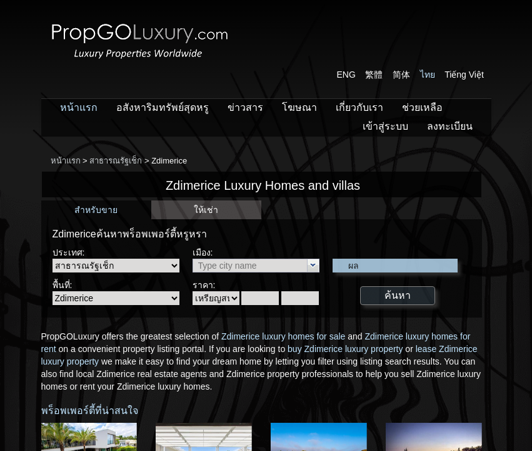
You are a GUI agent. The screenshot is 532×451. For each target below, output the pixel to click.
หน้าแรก (79, 107)
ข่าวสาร (245, 107)
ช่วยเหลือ (422, 107)
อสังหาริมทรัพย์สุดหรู (162, 107)
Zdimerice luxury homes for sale (283, 336)
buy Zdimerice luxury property (345, 349)
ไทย (427, 75)
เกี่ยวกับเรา (359, 107)
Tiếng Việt (464, 75)
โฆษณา (299, 107)
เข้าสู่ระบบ (385, 126)
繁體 (374, 75)
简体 (401, 75)
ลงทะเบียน (450, 126)
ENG (346, 75)
